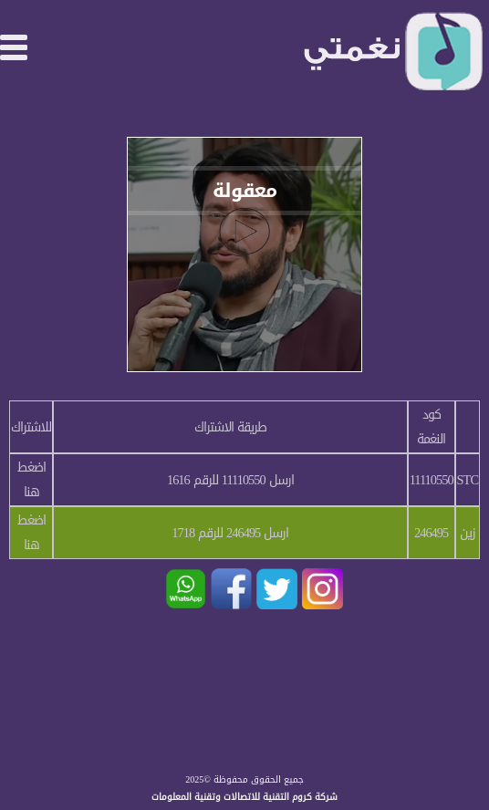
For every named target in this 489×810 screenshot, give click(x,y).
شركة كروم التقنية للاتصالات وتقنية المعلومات (244, 796)
